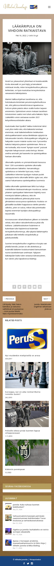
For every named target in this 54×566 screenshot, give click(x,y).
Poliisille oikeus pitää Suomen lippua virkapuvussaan (22, 431)
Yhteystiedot (35, 559)
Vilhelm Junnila (21, 559)
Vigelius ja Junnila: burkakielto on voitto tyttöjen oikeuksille (31, 530)
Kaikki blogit (33, 35)
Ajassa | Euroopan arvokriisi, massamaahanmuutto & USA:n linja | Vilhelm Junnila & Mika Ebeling (29, 543)
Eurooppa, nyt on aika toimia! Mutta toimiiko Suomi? (22, 393)
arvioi (17, 117)
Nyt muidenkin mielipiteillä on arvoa (22, 355)
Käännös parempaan (15, 469)
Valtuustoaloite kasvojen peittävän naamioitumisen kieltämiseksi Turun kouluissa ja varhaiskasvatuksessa (29, 518)
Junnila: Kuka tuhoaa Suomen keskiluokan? (26, 505)
